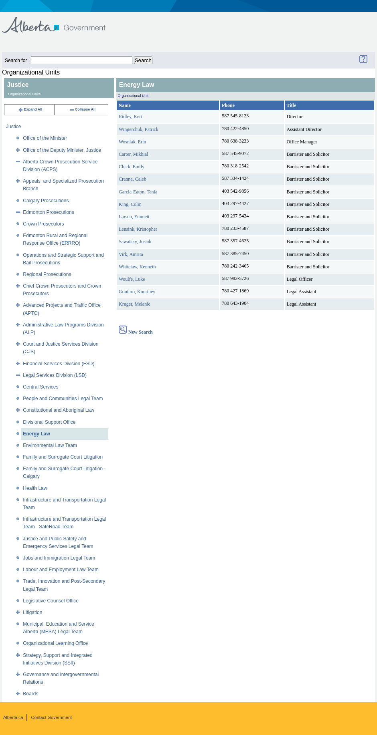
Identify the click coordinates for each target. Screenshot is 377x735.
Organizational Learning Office (55, 643)
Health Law (35, 488)
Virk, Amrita (131, 254)
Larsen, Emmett (134, 216)
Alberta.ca (13, 717)
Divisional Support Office (49, 422)
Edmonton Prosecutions (48, 212)
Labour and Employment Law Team (61, 569)
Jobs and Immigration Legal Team (59, 558)
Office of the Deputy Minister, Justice (62, 150)
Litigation (32, 612)
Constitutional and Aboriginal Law (58, 410)
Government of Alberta (60, 21)
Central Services (40, 387)
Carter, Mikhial (133, 154)
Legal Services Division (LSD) (55, 375)
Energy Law (36, 434)
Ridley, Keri (130, 116)
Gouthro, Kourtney (137, 291)
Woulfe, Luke (132, 279)
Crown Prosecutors (43, 224)
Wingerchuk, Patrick (138, 129)
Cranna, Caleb (132, 179)
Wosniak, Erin (132, 142)
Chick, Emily (131, 166)
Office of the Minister (45, 138)
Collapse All (82, 109)
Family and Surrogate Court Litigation (63, 457)
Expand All (30, 109)
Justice (13, 126)
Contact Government (51, 717)
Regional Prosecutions (47, 274)
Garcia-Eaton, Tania (138, 192)
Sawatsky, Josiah (135, 241)
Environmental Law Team (50, 445)
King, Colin (130, 204)
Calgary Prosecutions (46, 200)
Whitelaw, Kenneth (137, 267)
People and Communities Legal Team (63, 398)
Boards (30, 694)
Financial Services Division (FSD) (58, 363)
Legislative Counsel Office (51, 601)
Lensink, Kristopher (138, 229)
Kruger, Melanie (134, 304)
